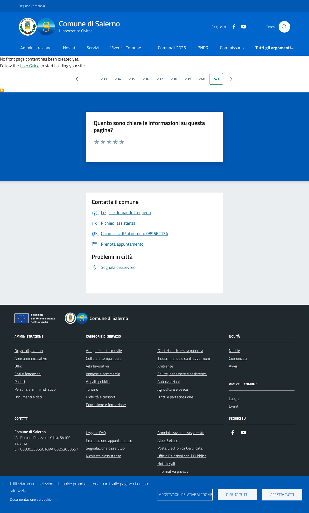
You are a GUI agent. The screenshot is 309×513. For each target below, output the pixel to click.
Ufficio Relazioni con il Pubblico (181, 456)
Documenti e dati (28, 397)
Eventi (234, 406)
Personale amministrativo (35, 389)
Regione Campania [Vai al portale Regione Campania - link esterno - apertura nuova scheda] (32, 5)
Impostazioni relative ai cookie (184, 494)
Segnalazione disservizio (105, 448)
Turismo (92, 389)
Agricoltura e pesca (172, 389)
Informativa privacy (172, 471)
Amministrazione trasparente (180, 433)
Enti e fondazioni (27, 374)
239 (190, 80)
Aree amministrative (30, 358)
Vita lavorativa (97, 366)
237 (162, 80)
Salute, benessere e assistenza (182, 374)
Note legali (166, 463)
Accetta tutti (282, 494)
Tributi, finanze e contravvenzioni (183, 358)
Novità (69, 47)
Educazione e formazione (106, 405)
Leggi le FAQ (96, 433)
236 (148, 80)
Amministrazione (35, 47)
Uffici (18, 366)
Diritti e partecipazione (175, 397)
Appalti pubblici (98, 381)
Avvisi (233, 366)
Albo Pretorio (167, 440)
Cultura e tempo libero (103, 358)
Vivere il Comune (125, 47)
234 (120, 80)
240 (204, 80)
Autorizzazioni (168, 381)
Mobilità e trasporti (101, 397)
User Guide (29, 65)
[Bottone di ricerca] (284, 27)
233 (106, 80)
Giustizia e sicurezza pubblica (180, 351)
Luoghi (234, 398)
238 (176, 80)
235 (134, 80)
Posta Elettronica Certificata (180, 448)
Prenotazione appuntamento (109, 440)
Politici (19, 381)
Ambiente (165, 366)
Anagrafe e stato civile (104, 351)
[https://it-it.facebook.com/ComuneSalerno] (232, 27)
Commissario (232, 47)
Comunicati (238, 358)
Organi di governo (28, 351)
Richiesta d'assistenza (103, 456)
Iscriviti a (2, 90)
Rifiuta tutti (237, 494)
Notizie (234, 351)
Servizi (93, 47)
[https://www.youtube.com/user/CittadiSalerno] (241, 27)
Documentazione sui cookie (31, 499)
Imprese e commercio (103, 374)
